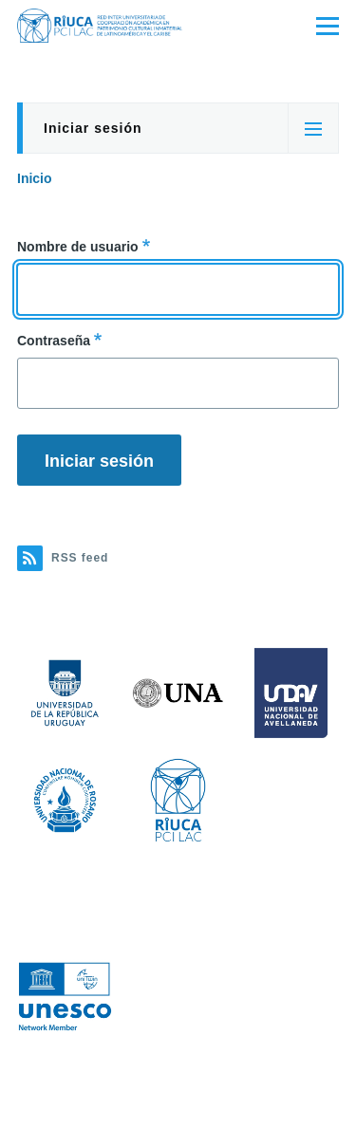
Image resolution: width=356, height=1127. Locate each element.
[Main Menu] (327, 26)
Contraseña (53, 340)
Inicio (34, 178)
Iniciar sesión (92, 128)
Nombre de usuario (78, 246)
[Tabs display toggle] (313, 128)
